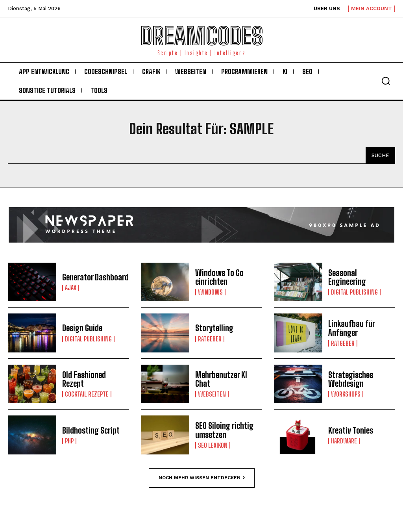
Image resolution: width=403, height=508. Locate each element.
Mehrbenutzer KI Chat (221, 379)
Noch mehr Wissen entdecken (202, 478)
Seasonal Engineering (347, 277)
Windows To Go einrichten (219, 277)
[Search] (380, 155)
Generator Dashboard (95, 277)
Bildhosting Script (90, 430)
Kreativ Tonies (350, 430)
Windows (210, 292)
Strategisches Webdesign (350, 379)
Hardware (344, 441)
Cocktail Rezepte (87, 390)
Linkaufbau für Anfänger (351, 328)
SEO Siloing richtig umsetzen (224, 430)
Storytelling (214, 328)
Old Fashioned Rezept (95, 379)
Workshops (345, 394)
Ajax (70, 288)
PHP (69, 441)
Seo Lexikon (212, 445)
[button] (385, 80)
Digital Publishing (354, 292)
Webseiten (212, 394)
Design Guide (82, 328)
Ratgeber (210, 339)
